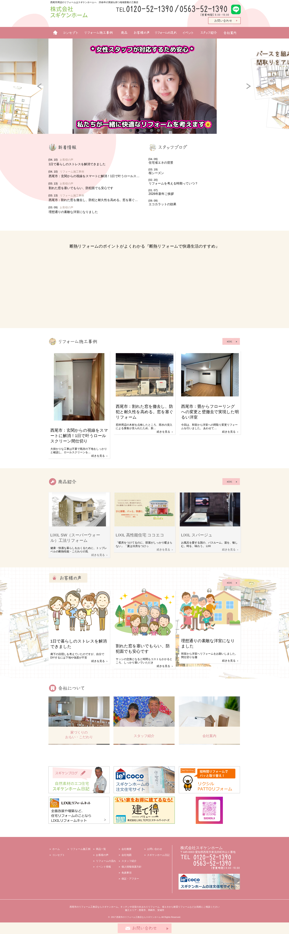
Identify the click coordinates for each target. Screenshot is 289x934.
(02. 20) (194, 182)
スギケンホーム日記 (158, 855)
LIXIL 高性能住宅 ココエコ (140, 535)
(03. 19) (194, 171)
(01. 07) (194, 192)
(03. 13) (94, 186)
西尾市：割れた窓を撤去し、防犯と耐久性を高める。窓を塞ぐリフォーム (144, 411)
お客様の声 (140, 33)
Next (252, 89)
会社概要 (127, 849)
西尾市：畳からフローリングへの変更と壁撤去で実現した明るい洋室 (210, 411)
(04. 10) (94, 162)
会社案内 (231, 33)
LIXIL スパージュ (196, 535)
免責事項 (127, 872)
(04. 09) (194, 161)
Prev (43, 89)
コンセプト (58, 855)
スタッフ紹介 (209, 33)
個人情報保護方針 (132, 866)
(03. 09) (94, 210)
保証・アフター (130, 878)
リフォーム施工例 (97, 33)
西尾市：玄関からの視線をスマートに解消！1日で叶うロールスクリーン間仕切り (79, 435)
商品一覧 (122, 33)
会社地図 (127, 855)
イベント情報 (187, 33)
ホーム (53, 33)
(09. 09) (194, 202)
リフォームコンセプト (69, 33)
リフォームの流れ (164, 33)
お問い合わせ (154, 849)
